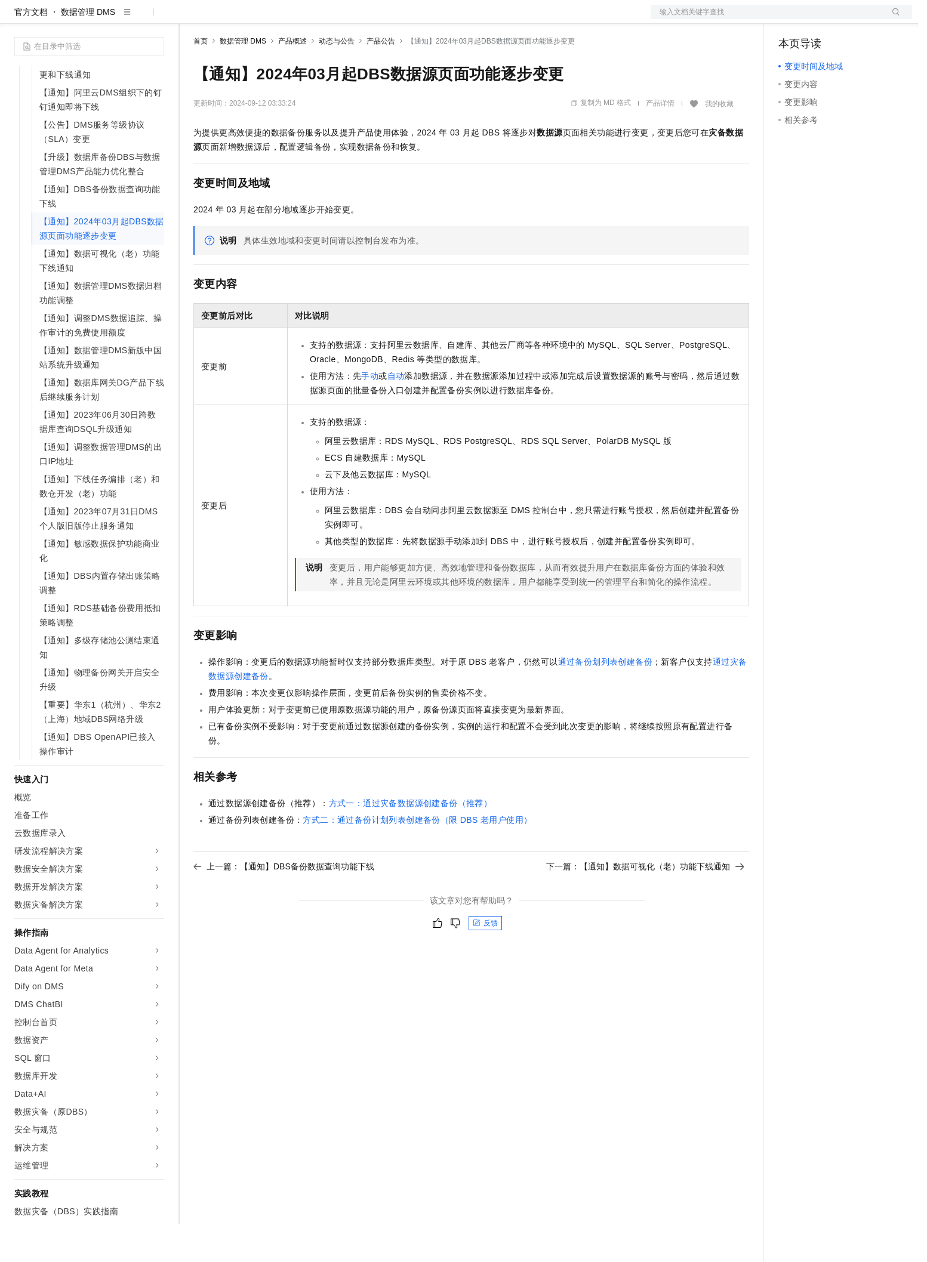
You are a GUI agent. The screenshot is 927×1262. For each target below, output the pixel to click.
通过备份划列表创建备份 (605, 700)
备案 (791, 19)
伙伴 (323, 19)
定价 (258, 19)
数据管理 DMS (88, 50)
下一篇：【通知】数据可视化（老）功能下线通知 (645, 904)
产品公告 (381, 79)
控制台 (820, 19)
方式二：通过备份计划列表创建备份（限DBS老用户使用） (417, 858)
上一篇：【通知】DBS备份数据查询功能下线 (283, 904)
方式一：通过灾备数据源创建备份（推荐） (410, 841)
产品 (155, 19)
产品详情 (660, 141)
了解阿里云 (393, 19)
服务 (352, 19)
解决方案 (192, 19)
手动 (369, 414)
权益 (229, 19)
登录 (892, 19)
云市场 (290, 19)
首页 (200, 79)
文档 (766, 19)
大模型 (122, 19)
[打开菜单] (19, 19)
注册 (849, 19)
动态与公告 (337, 79)
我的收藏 (719, 142)
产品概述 (292, 79)
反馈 (485, 961)
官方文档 (31, 50)
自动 (396, 414)
